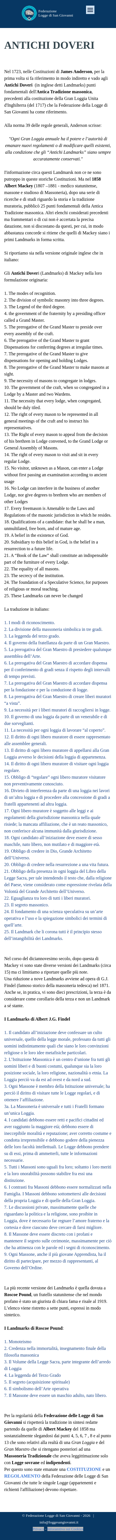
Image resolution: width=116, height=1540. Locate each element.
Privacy (38, 1529)
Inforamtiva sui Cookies (65, 1529)
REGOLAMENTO (22, 1476)
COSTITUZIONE (83, 1469)
